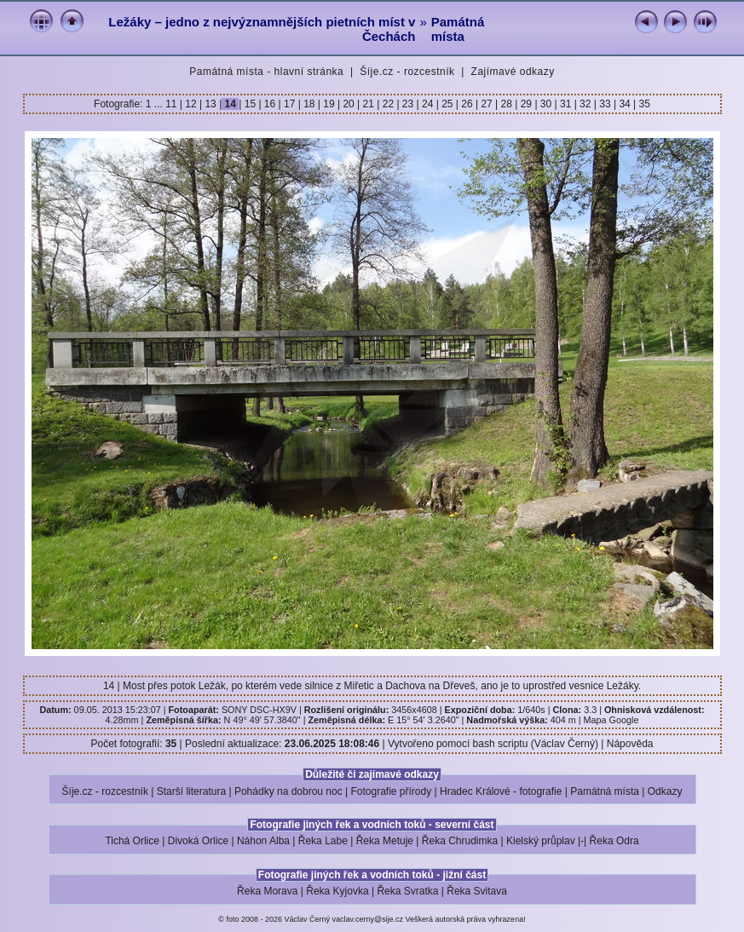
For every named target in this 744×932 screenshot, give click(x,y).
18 (309, 104)
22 (387, 104)
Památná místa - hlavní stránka (266, 72)
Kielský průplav (540, 841)
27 (486, 104)
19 (328, 104)
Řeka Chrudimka (460, 841)
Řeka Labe (323, 841)
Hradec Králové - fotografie (501, 791)
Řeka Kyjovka (337, 891)
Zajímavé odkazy (513, 72)
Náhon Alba (263, 841)
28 (506, 104)
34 (624, 104)
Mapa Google (611, 720)
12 (190, 104)
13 (210, 104)
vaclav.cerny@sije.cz (368, 919)
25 (447, 104)
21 (368, 104)
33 (605, 104)
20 (348, 104)
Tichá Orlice (132, 841)
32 (585, 104)
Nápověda (630, 744)
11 (172, 104)
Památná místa (458, 28)
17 (289, 104)
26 (467, 104)
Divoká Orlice (198, 841)
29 (525, 104)
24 (427, 104)
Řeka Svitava (477, 891)
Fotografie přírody (391, 791)
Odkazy (665, 791)
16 (270, 104)
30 (546, 104)
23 (408, 104)
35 (643, 104)
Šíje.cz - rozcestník (407, 72)
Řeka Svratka (407, 891)
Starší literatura (191, 791)
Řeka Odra (614, 841)
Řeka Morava (267, 891)
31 (565, 104)
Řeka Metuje (384, 841)
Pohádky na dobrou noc (288, 791)
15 (249, 104)
